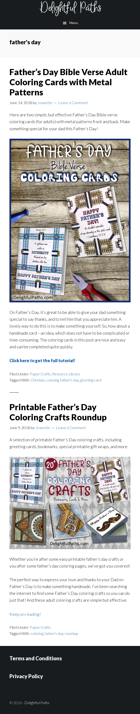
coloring (52, 380)
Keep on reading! (25, 614)
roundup (71, 633)
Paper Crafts (40, 374)
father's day (69, 380)
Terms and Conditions (35, 658)
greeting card (90, 380)
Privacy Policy (26, 676)
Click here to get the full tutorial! (42, 360)
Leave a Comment (73, 102)
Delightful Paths (70, 8)
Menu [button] (73, 23)
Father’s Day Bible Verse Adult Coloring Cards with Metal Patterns (68, 82)
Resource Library (66, 374)
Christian (38, 380)
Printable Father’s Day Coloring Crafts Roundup (58, 412)
